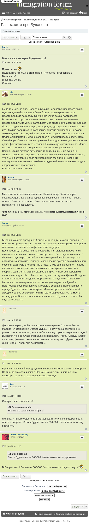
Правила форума (11, 31)
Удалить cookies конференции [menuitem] (71, 514)
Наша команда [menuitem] (45, 514)
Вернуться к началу (86, 86)
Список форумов (12, 19)
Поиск (64, 37)
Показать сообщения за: (44, 486)
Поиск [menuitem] (19, 13)
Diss (12, 384)
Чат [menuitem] (28, 13)
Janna (5, 223)
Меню (9, 13)
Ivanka (5, 47)
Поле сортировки (44, 491)
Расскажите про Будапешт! (25, 25)
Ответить (9, 37)
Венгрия (54, 19)
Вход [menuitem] (84, 13)
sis (11, 92)
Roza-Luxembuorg (19, 435)
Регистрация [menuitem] (72, 13)
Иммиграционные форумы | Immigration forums (35, 19)
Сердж (11, 177)
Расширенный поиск (69, 37)
